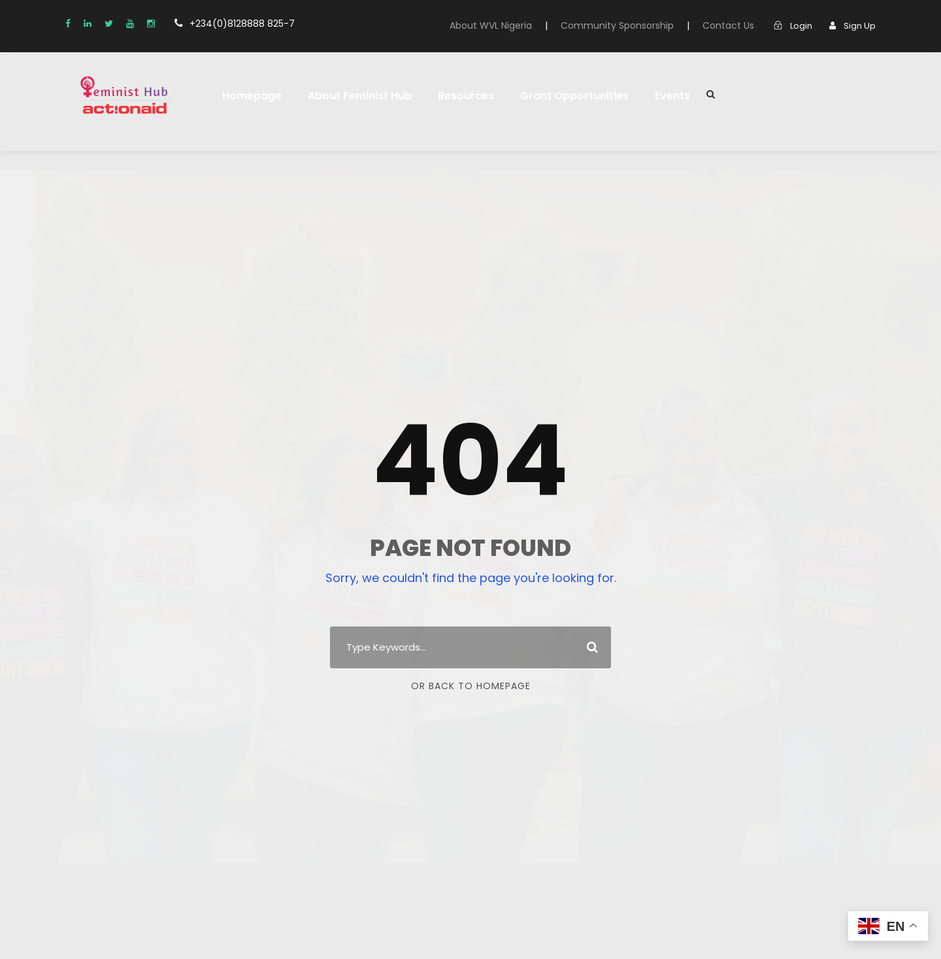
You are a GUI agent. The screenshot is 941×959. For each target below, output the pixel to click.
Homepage (252, 95)
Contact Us (728, 25)
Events (669, 95)
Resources (465, 95)
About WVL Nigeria (491, 25)
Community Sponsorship (617, 25)
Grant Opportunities (572, 95)
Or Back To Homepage (470, 685)
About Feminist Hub (360, 95)
